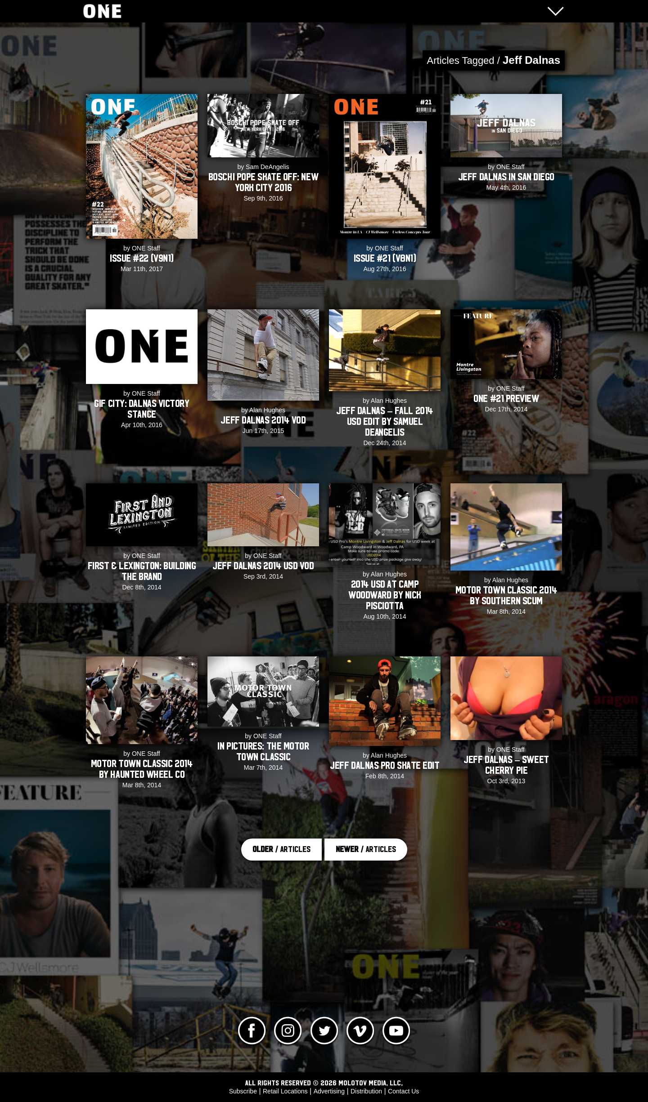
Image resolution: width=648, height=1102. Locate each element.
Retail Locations (285, 1091)
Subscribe (243, 1091)
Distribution (366, 1091)
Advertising (329, 1091)
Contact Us (403, 1091)
